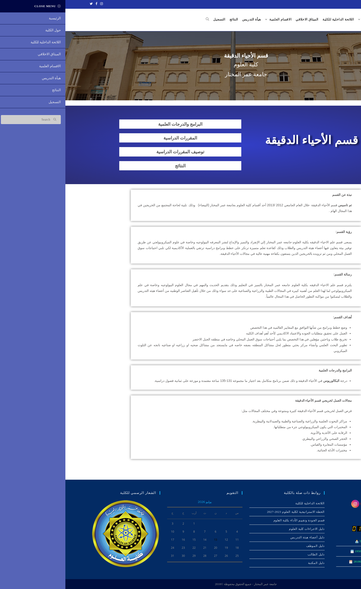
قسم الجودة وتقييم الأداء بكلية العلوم (233, 520)
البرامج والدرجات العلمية (115, 124)
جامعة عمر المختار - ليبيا (332, 4)
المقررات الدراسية (115, 138)
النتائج (115, 165)
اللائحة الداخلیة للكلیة (244, 503)
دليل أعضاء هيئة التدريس (242, 537)
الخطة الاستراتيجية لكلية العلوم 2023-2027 (230, 512)
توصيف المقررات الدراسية (115, 151)
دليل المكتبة (251, 563)
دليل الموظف (250, 546)
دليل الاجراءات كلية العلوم (241, 529)
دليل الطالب (250, 554)
